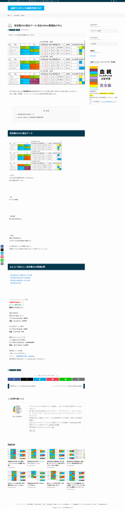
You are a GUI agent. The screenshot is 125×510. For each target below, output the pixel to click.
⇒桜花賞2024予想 (15, 283)
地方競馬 (49, 504)
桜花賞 (17, 29)
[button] (14, 379)
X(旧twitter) (93, 56)
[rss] (114, 1)
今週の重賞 (12, 29)
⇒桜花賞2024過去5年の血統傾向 (20, 278)
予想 (44, 504)
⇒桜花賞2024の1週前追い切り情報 (20, 275)
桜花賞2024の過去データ (26, 114)
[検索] (116, 1)
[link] (30, 430)
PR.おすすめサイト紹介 (90, 504)
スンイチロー (17, 416)
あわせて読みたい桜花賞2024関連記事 (30, 117)
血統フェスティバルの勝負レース (62, 504)
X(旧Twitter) (38, 504)
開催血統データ (77, 504)
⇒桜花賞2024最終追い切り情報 (19, 280)
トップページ (21, 504)
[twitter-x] (111, 1)
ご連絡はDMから (102, 504)
